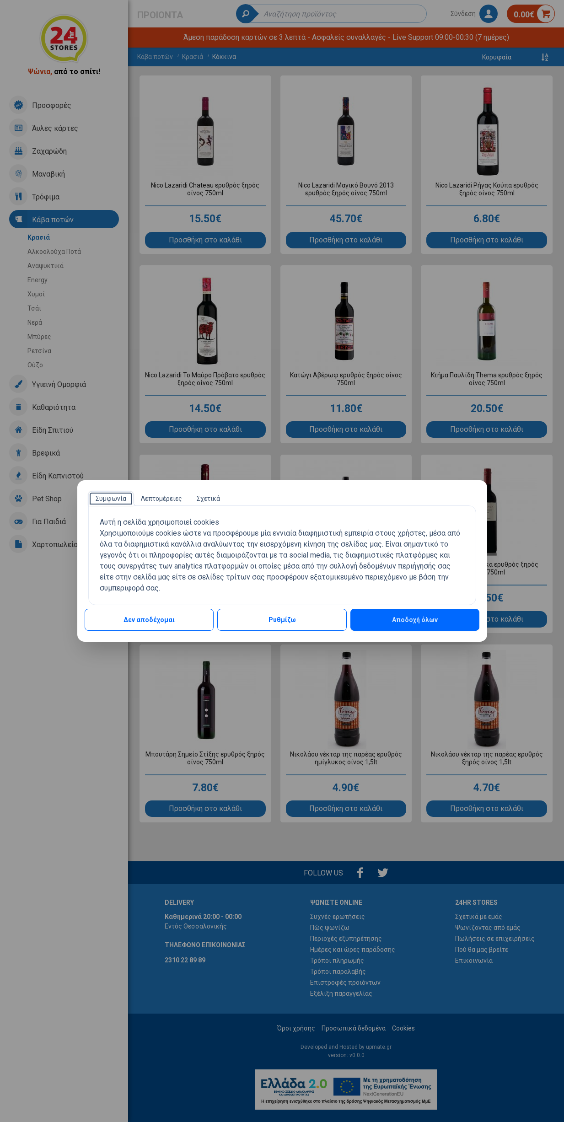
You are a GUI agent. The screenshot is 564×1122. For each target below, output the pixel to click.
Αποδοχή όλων (415, 619)
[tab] (111, 498)
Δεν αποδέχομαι (149, 619)
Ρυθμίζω (282, 619)
